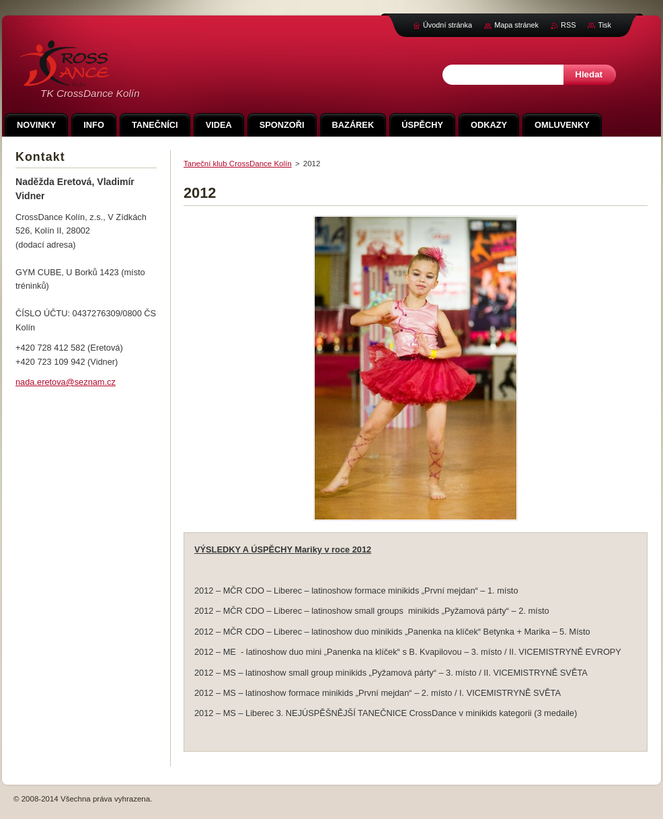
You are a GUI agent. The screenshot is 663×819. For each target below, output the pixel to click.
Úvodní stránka (447, 25)
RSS (568, 25)
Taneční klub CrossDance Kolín (238, 163)
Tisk (604, 25)
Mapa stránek (516, 25)
